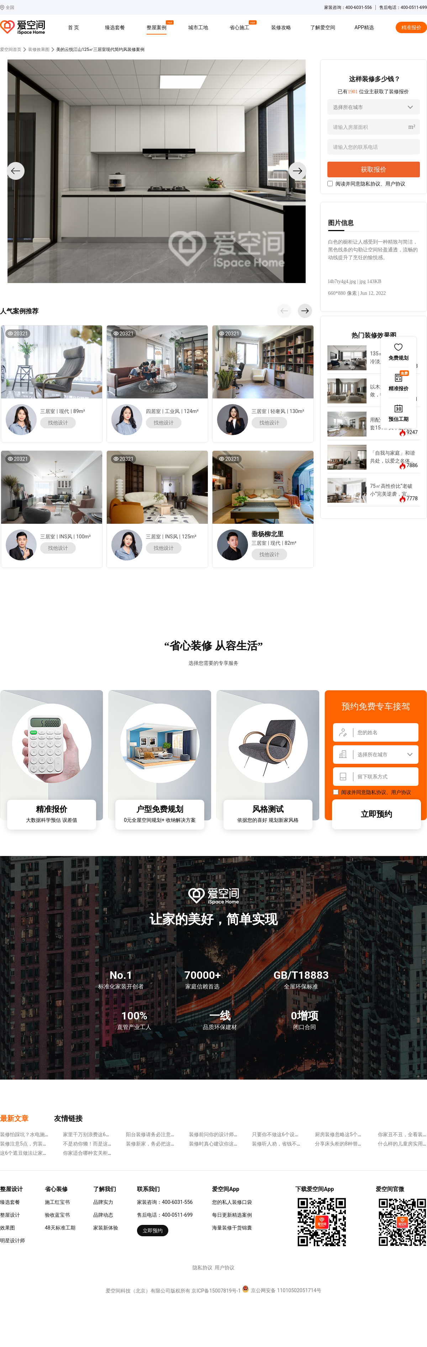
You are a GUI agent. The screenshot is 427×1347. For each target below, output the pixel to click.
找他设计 (58, 422)
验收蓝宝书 (57, 1215)
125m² (189, 536)
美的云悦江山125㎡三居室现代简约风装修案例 (100, 49)
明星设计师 (12, 1240)
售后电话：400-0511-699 (165, 1215)
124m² (191, 411)
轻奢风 (277, 411)
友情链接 (68, 1118)
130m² (297, 411)
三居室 (47, 411)
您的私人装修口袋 (232, 1202)
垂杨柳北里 (268, 534)
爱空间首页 (10, 49)
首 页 (73, 27)
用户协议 (395, 184)
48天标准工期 (60, 1228)
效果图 (7, 1228)
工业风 (172, 411)
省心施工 (241, 26)
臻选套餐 (115, 27)
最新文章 (14, 1118)
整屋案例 (158, 26)
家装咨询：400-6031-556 (165, 1202)
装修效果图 (38, 49)
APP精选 (364, 27)
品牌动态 (103, 1215)
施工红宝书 (57, 1202)
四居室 (153, 411)
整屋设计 (10, 1215)
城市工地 (198, 27)
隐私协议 (370, 184)
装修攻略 (281, 27)
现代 (64, 411)
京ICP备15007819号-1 (216, 1291)
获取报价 (373, 169)
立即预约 (376, 814)
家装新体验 (105, 1228)
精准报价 (411, 27)
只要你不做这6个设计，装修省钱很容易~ (297, 1134)
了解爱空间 (322, 27)
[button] (284, 311)
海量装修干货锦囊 (232, 1228)
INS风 (65, 536)
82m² (290, 543)
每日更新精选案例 (232, 1215)
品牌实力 (103, 1202)
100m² (83, 536)
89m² (79, 411)
